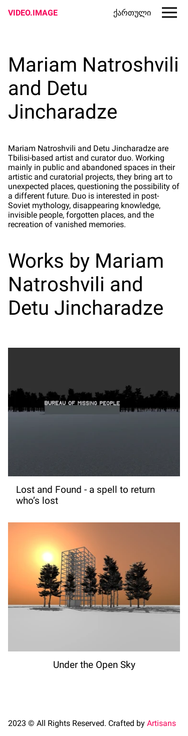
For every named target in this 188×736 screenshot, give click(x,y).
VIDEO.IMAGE (33, 13)
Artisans (161, 723)
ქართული (132, 13)
